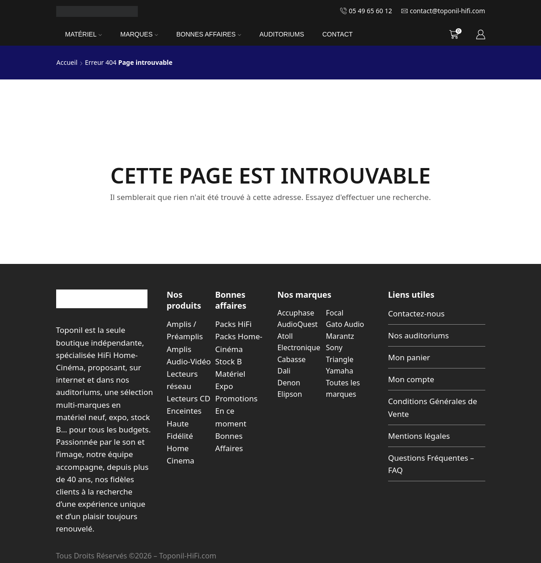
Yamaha (339, 371)
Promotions (236, 398)
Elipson (290, 394)
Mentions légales (419, 436)
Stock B (228, 361)
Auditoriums (281, 34)
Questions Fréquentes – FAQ (431, 464)
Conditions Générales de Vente (432, 407)
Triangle (340, 359)
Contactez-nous (416, 313)
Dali (284, 371)
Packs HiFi (233, 324)
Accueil (67, 62)
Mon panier (409, 357)
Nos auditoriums (418, 335)
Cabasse (292, 359)
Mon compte (411, 379)
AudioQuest (298, 324)
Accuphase (296, 313)
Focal (335, 313)
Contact (337, 34)
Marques (139, 34)
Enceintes (184, 410)
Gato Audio (345, 324)
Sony (334, 347)
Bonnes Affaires (208, 34)
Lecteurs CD (188, 398)
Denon (289, 383)
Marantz (340, 336)
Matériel (83, 34)
